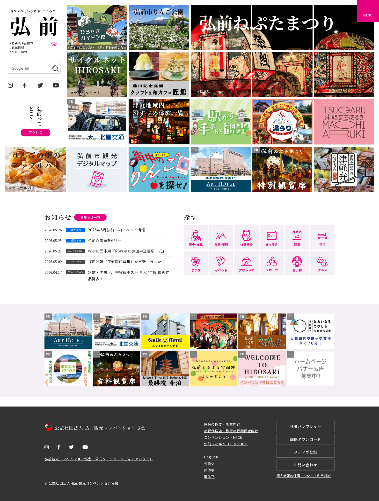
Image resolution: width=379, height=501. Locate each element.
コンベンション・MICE (223, 437)
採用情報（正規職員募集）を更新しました (124, 261)
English (211, 456)
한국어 (209, 463)
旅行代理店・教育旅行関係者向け (231, 430)
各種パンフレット (305, 426)
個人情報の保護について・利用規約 (304, 475)
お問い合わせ (305, 464)
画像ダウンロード (305, 439)
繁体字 (209, 476)
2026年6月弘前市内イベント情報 (116, 229)
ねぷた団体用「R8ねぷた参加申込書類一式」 (127, 250)
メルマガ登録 (305, 451)
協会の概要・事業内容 (222, 424)
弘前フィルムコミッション (226, 443)
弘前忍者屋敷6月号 (104, 240)
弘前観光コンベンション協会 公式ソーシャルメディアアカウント (98, 458)
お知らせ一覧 (90, 217)
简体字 (209, 469)
